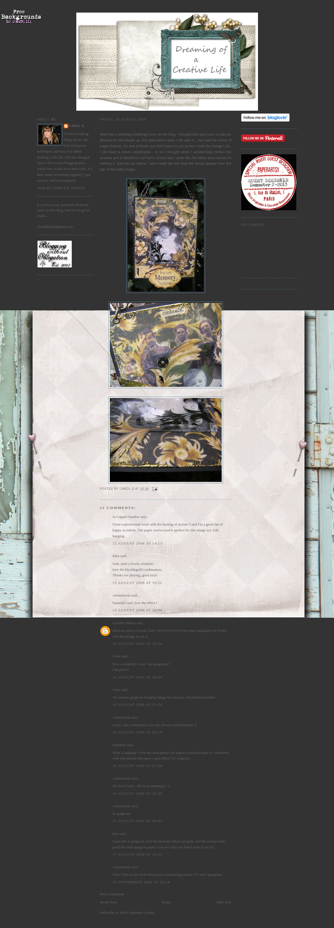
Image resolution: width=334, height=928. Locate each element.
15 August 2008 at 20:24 (137, 643)
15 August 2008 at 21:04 (137, 704)
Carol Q (76, 125)
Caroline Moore (124, 623)
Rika (116, 556)
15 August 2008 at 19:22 (137, 583)
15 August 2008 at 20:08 (137, 610)
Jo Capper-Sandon (126, 517)
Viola (117, 656)
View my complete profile (61, 188)
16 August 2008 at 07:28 (137, 766)
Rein (104, 134)
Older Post (223, 902)
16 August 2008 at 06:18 (137, 732)
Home (166, 902)
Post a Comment (112, 894)
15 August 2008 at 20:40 (137, 677)
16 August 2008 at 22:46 (137, 793)
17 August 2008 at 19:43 (137, 854)
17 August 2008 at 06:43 (137, 821)
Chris (116, 690)
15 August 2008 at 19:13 (137, 543)
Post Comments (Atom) (137, 912)
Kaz (116, 834)
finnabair (119, 745)
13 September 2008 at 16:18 (141, 882)
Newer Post (108, 902)
